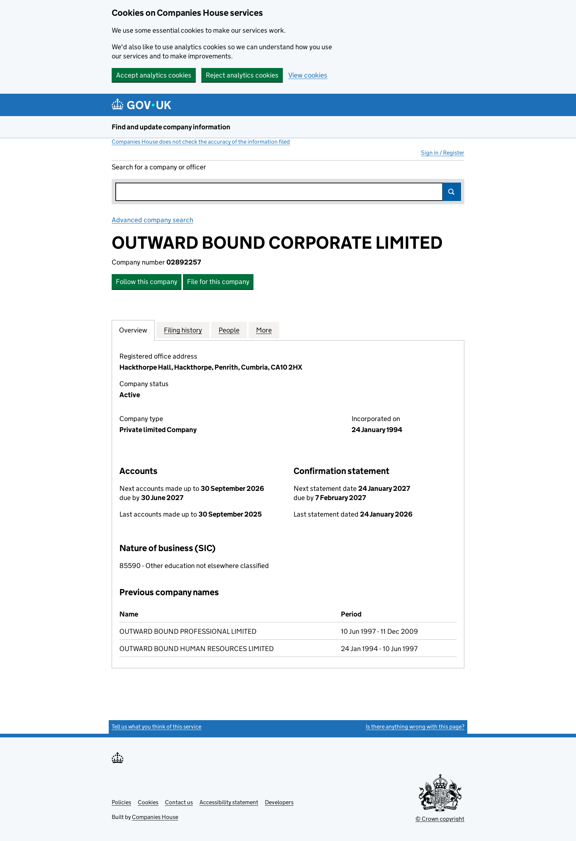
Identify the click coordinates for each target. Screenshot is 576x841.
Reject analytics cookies (242, 75)
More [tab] (264, 330)
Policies (121, 802)
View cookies (307, 75)
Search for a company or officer (159, 167)
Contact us (179, 802)
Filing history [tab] (183, 330)
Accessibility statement (228, 802)
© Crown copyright (439, 818)
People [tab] (229, 330)
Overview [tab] (133, 330)
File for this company (218, 281)
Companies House (155, 816)
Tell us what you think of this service (156, 726)
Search (452, 192)
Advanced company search (152, 220)
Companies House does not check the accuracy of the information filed (201, 141)
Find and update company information (171, 127)
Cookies (148, 802)
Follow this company (146, 281)
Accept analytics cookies (153, 75)
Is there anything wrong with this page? (415, 726)
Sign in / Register (442, 152)
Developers (279, 802)
